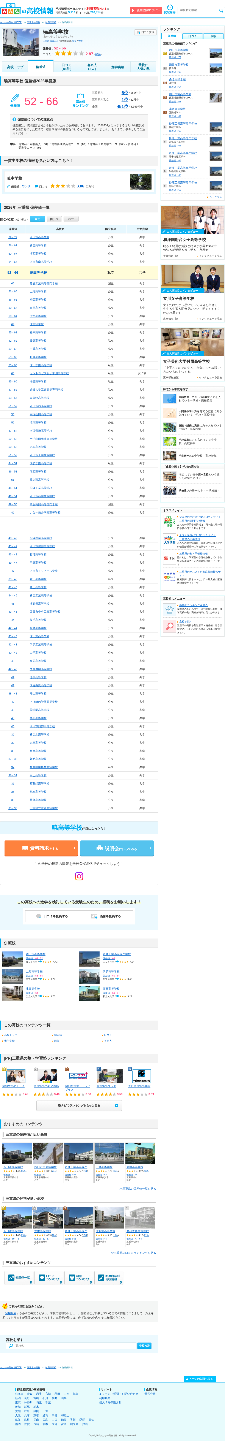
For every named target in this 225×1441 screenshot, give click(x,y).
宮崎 (64, 1424)
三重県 (46, 41)
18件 (115, 1235)
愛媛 (82, 1419)
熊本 (45, 1424)
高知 (91, 1419)
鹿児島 (74, 1424)
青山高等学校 (38, 579)
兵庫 (27, 1415)
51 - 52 (12, 455)
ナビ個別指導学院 (139, 1086)
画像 (56, 1040)
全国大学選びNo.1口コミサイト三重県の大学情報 (197, 537)
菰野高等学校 (38, 800)
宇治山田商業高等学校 (44, 439)
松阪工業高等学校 (41, 488)
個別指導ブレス (106, 1086)
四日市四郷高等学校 (42, 726)
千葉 (48, 1402)
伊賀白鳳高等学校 (41, 685)
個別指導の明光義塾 (46, 1086)
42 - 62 (12, 340)
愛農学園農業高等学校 (44, 767)
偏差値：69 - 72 (11, 1239)
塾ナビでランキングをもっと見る (79, 1105)
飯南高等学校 (38, 751)
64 (12, 324)
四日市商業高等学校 (42, 496)
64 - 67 (12, 261)
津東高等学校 (38, 422)
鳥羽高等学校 (38, 718)
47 (12, 570)
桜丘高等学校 (38, 619)
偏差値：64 (132, 1174)
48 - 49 (12, 538)
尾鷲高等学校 (38, 471)
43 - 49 (12, 546)
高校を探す (185, 621)
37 (12, 767)
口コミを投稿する (56, 916)
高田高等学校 (38, 307)
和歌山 (65, 1415)
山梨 (64, 1398)
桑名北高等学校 (39, 734)
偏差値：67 (39, 1174)
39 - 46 (12, 579)
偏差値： (34, 958)
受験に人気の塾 (143, 67)
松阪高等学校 (38, 299)
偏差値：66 (70, 1174)
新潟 (18, 1398)
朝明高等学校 (38, 759)
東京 (18, 1402)
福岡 (18, 1424)
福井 (54, 1398)
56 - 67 (12, 245)
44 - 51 (12, 463)
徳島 (64, 1419)
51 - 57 (12, 406)
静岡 (36, 1411)
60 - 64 (12, 316)
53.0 (26, 186)
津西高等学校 (38, 253)
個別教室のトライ (13, 1086)
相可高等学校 (38, 554)
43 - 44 (12, 636)
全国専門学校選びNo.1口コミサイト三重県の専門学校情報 (200, 518)
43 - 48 (12, 554)
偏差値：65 (101, 1174)
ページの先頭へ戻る (201, 1378)
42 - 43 (12, 644)
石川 (45, 1398)
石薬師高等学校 (39, 783)
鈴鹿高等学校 (38, 340)
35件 (115, 1171)
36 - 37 (12, 775)
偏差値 (40, 67)
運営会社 (150, 1393)
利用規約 (10, 1313)
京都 (36, 1415)
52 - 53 (12, 439)
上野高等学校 (38, 291)
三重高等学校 (38, 348)
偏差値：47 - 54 (134, 1239)
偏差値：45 (101, 1239)
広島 (45, 1419)
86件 (146, 1171)
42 (12, 677)
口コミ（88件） (66, 67)
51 (12, 479)
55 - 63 (12, 332)
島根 (27, 1419)
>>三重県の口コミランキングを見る (133, 1252)
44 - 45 (12, 595)
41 (12, 685)
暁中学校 (14, 178)
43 (12, 661)
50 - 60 (12, 365)
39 (12, 734)
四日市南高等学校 (41, 261)
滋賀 (45, 1415)
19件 (85, 1171)
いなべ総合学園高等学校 (45, 512)
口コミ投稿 (147, 32)
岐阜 (27, 1411)
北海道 (19, 1393)
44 (12, 619)
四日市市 (54, 41)
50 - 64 (12, 307)
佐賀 (27, 1424)
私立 (74, 41)
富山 (36, 1398)
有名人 (108, 1040)
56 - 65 (12, 299)
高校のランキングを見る (193, 605)
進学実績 (117, 67)
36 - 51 (12, 471)
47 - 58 (12, 389)
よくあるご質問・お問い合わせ (118, 1393)
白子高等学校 (38, 652)
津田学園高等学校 (41, 365)
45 (12, 603)
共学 (80, 41)
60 (12, 373)
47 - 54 (12, 430)
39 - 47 (12, 562)
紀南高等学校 (38, 791)
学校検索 (144, 1345)
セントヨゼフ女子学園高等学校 (49, 373)
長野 (27, 1398)
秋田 (57, 1393)
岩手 (39, 1393)
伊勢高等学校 (38, 316)
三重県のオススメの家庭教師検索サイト (200, 573)
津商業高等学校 (39, 603)
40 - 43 (12, 652)
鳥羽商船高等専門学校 (44, 504)
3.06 (80, 186)
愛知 (18, 1411)
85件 (23, 1171)
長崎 (36, 1424)
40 (12, 701)
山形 (66, 1393)
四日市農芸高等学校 (42, 546)
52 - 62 (12, 348)
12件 (54, 1235)
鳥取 (18, 1419)
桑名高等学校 (38, 245)
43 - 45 (12, 611)
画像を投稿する (110, 916)
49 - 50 (12, 504)
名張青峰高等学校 (41, 430)
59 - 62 (12, 357)
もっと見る (215, 196)
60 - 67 (12, 253)
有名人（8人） (92, 67)
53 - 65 (12, 291)
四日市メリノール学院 (44, 570)
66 (12, 283)
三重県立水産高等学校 (44, 808)
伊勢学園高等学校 (41, 463)
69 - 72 (12, 237)
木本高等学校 (38, 447)
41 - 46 (12, 587)
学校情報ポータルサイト (82, 8)
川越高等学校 (38, 357)
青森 (30, 1393)
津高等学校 (37, 324)
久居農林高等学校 (41, 669)
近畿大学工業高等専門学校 (46, 389)
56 (12, 414)
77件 (54, 1171)
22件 (146, 1235)
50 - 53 (12, 447)
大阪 (18, 1415)
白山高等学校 (38, 775)
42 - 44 (12, 628)
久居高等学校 (38, 661)
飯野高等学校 (38, 628)
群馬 (27, 1406)
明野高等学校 (38, 562)
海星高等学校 (38, 381)
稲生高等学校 (38, 693)
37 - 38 (12, 759)
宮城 (48, 1393)
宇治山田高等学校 (41, 414)
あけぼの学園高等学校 (44, 701)
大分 (54, 1424)
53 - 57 (12, 397)
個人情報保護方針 (110, 1402)
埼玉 (39, 1402)
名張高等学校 (38, 677)
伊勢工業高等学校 (41, 644)
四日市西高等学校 (41, 406)
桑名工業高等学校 (41, 595)
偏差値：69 (175, 72)
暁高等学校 (38, 272)
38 (12, 751)
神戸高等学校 (38, 332)
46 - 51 (12, 496)
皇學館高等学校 (39, 397)
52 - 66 (12, 272)
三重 (45, 1411)
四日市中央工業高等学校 (45, 611)
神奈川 (28, 1402)
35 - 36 (12, 808)
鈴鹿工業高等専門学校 (44, 283)
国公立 (54, 219)
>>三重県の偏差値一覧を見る (137, 1188)
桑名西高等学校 (39, 479)
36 (12, 783)
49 (12, 512)
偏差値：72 (8, 1174)
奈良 (54, 1415)
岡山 (36, 1419)
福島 (75, 1393)
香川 (73, 1419)
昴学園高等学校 (39, 710)
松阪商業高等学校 (41, 538)
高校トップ (15, 67)
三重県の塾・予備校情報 (193, 553)
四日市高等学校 (39, 237)
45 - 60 (12, 381)
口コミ (108, 1035)
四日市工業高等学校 (42, 455)
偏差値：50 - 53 (42, 1239)
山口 (54, 1419)
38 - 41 (12, 693)
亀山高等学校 (38, 587)
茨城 (18, 1406)
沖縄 (85, 1424)
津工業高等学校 (39, 636)
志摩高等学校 (38, 742)
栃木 (36, 1406)
